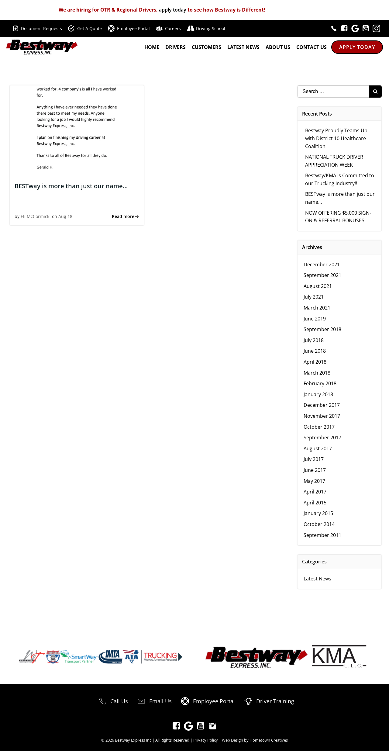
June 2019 (315, 318)
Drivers (175, 47)
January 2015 (318, 513)
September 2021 (323, 275)
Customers (206, 47)
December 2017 (322, 405)
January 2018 (318, 394)
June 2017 (315, 470)
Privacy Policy (205, 740)
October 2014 (319, 524)
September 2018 (323, 329)
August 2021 (318, 286)
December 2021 (322, 264)
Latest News (243, 47)
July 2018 (314, 340)
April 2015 (315, 502)
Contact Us (311, 47)
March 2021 (317, 307)
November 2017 (322, 416)
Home (151, 47)
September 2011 (323, 535)
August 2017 (318, 448)
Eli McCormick (35, 217)
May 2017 (314, 481)
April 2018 (315, 361)
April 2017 (315, 491)
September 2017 (323, 437)
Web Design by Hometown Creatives (255, 740)
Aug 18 (65, 217)
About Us (278, 47)
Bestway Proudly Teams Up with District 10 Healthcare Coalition (336, 138)
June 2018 (315, 351)
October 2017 (319, 427)
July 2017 (314, 459)
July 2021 (314, 296)
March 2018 (317, 372)
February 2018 (320, 383)
